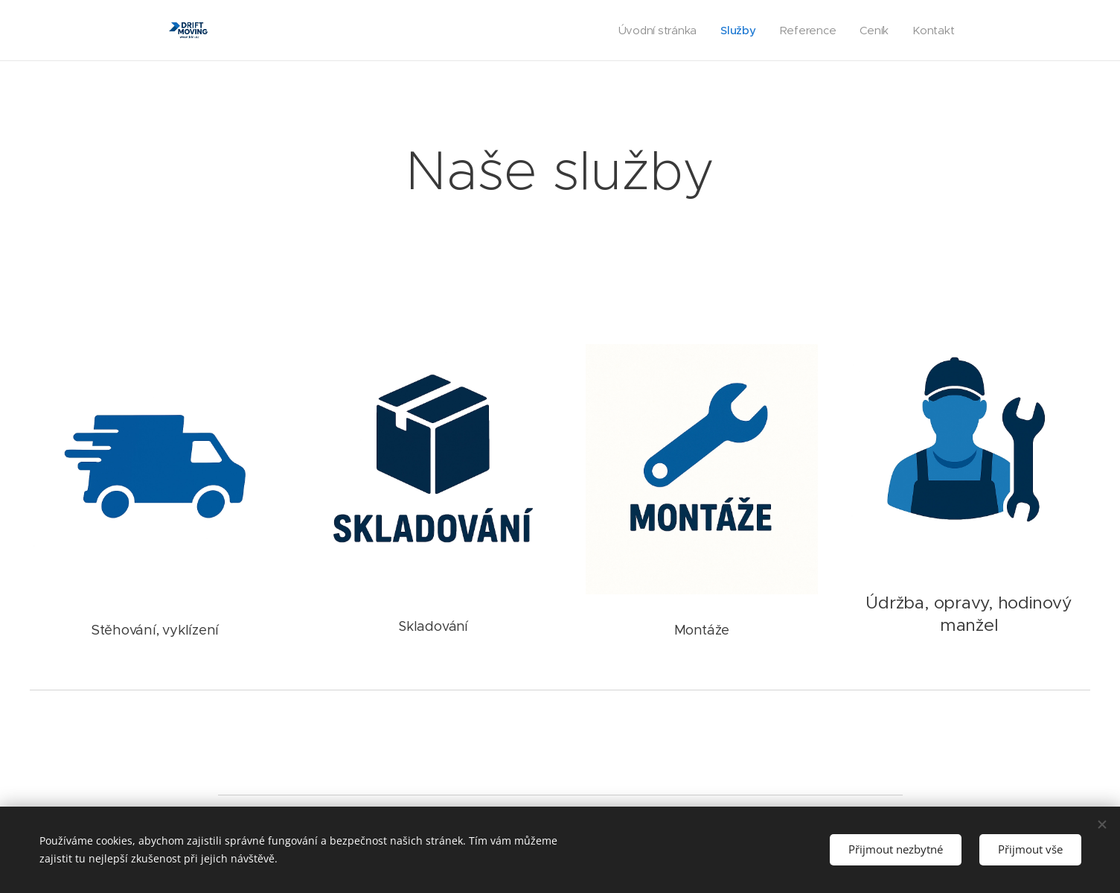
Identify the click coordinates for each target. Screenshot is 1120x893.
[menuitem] (655, 30)
